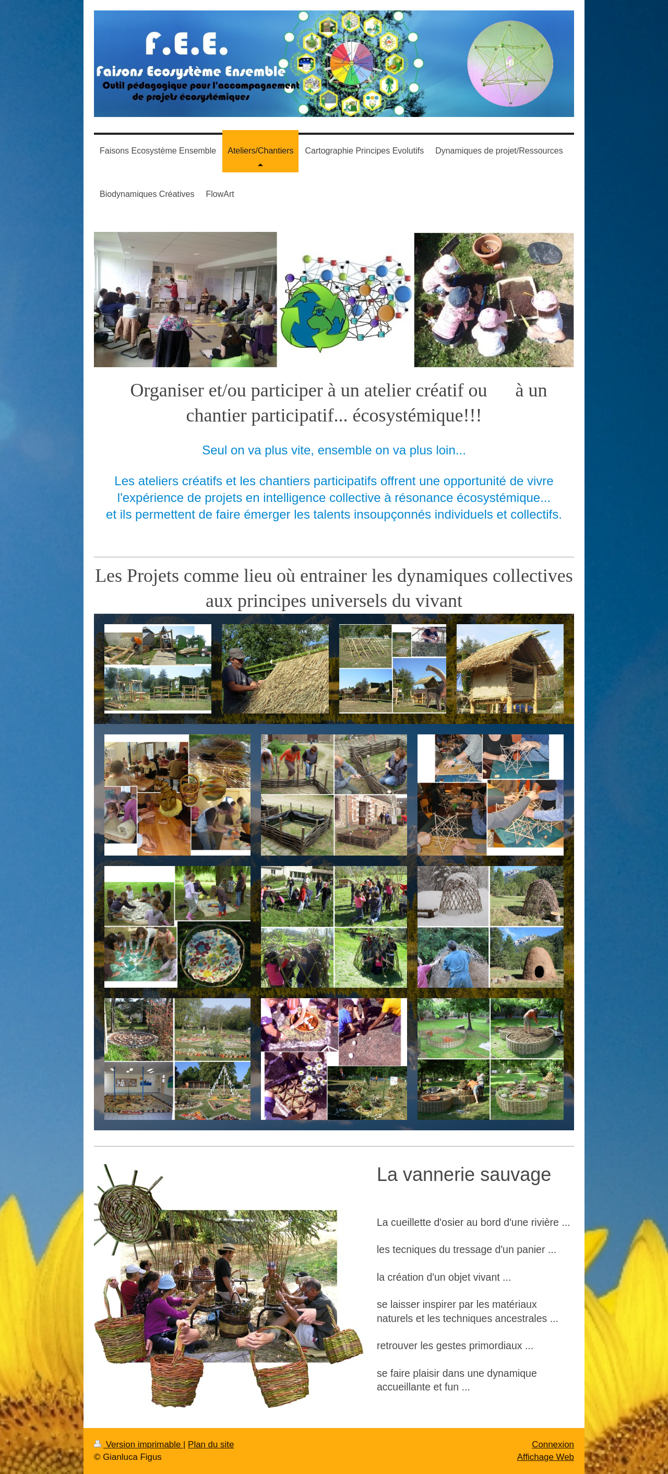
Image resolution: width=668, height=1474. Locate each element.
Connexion (553, 1444)
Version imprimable (138, 1444)
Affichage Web (545, 1457)
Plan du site (211, 1444)
